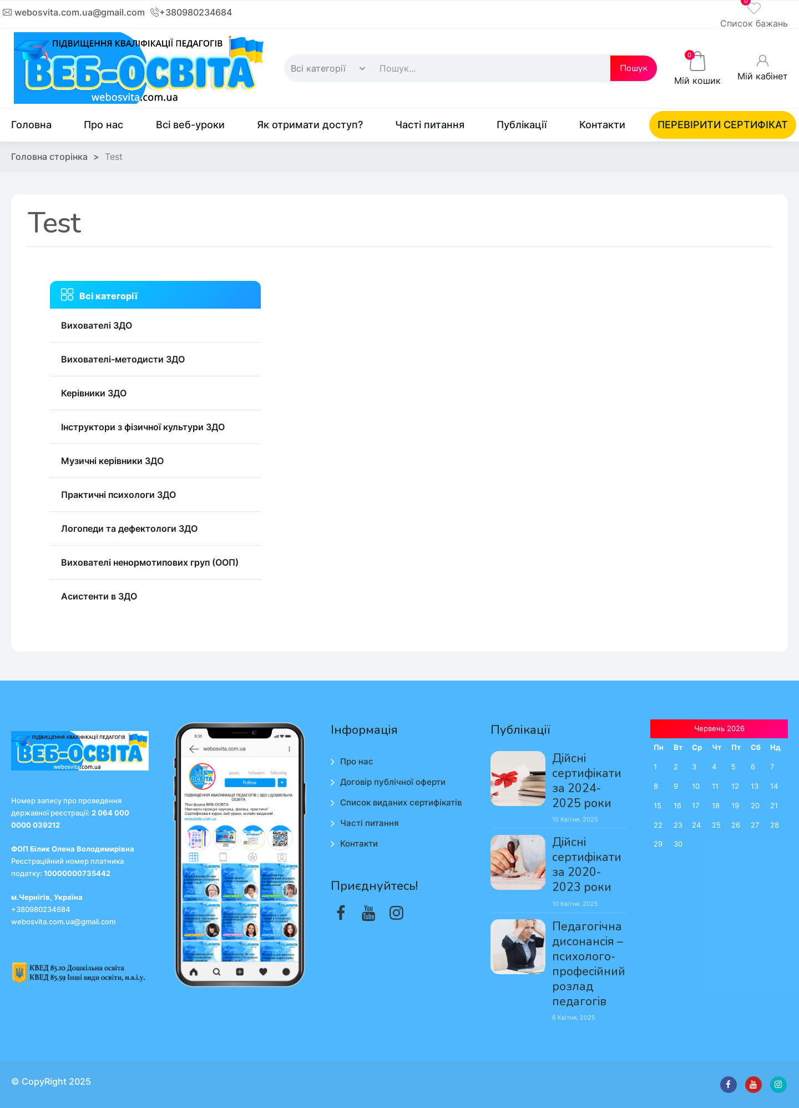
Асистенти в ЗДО (99, 596)
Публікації (522, 124)
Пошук (634, 68)
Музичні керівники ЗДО (112, 460)
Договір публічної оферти (393, 782)
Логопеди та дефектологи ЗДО (129, 528)
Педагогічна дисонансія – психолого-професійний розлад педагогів (588, 964)
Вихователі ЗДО (96, 325)
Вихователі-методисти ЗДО (123, 359)
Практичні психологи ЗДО (118, 494)
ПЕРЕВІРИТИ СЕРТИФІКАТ (723, 124)
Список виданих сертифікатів (401, 802)
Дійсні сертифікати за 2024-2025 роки (586, 781)
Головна (31, 124)
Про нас (103, 124)
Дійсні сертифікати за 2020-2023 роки (586, 865)
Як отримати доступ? (310, 124)
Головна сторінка (49, 156)
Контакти (602, 124)
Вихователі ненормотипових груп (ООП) (150, 562)
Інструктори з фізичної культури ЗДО (143, 426)
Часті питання (429, 124)
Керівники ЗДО (94, 393)
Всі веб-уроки (190, 124)
